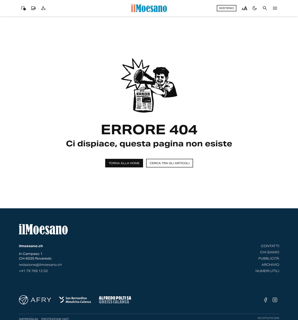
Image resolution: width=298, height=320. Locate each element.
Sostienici (226, 8)
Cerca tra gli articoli (169, 163)
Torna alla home (124, 163)
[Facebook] (265, 300)
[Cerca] (265, 8)
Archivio (270, 265)
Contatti (270, 246)
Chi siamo (269, 252)
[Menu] (275, 8)
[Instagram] (275, 300)
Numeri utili (267, 271)
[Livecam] (33, 8)
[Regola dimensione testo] (244, 8)
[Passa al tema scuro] (254, 8)
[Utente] (43, 8)
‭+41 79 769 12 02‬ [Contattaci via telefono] (33, 271)
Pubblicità (268, 258)
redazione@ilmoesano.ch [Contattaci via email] (40, 265)
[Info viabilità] (23, 8)
